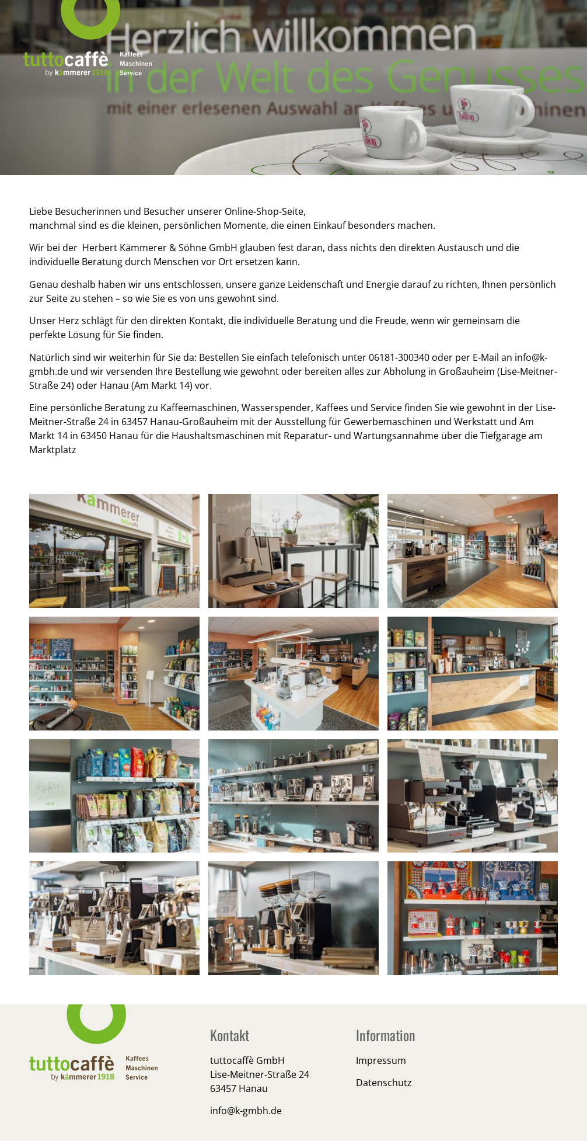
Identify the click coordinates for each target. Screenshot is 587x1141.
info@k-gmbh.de (246, 1110)
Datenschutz (384, 1082)
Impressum (381, 1060)
